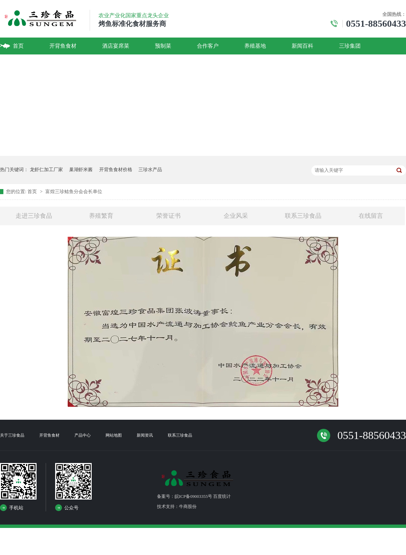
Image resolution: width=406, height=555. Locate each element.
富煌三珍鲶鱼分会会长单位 (73, 191)
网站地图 (114, 435)
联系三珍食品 (303, 215)
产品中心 (82, 435)
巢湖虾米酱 (81, 169)
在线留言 (371, 215)
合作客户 (208, 46)
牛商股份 (188, 506)
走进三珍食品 (34, 215)
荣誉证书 (168, 215)
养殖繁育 (101, 215)
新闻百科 (302, 46)
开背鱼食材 (62, 46)
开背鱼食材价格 (115, 169)
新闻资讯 (145, 435)
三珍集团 (350, 46)
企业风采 (236, 215)
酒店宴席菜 (115, 46)
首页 (18, 46)
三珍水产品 (150, 169)
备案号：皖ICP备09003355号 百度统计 (194, 496)
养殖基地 (255, 46)
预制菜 (163, 46)
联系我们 (24, 63)
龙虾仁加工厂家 (46, 169)
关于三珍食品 (12, 435)
